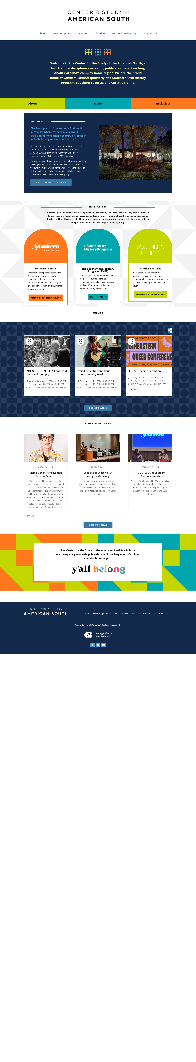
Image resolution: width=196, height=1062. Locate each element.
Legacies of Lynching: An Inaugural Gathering (98, 474)
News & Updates (62, 33)
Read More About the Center (51, 182)
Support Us (151, 33)
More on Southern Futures (150, 294)
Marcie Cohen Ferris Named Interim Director (45, 474)
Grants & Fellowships (125, 33)
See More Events (98, 407)
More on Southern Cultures (46, 297)
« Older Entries (30, 515)
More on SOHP (98, 297)
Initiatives (100, 33)
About (42, 33)
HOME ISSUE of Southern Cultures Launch (150, 474)
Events (83, 33)
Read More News (98, 524)
